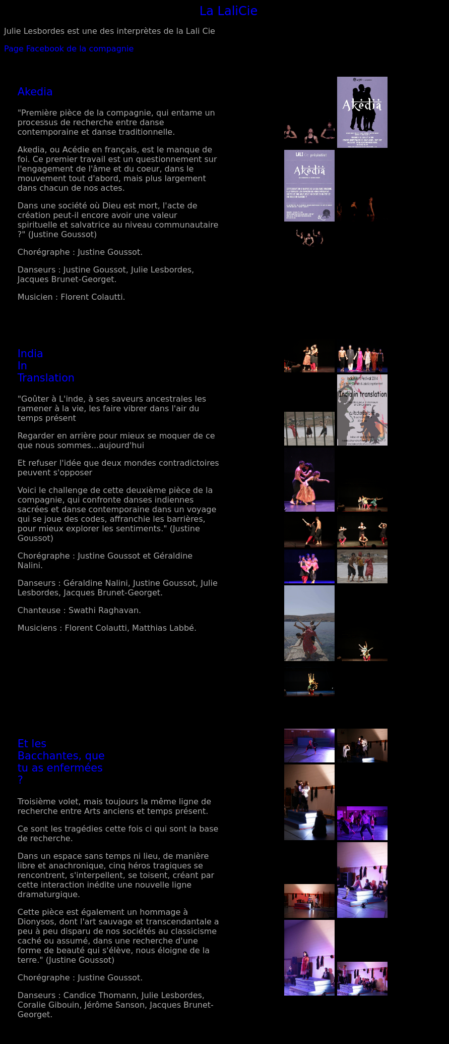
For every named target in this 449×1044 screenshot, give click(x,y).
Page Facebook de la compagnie (69, 48)
